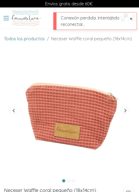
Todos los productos (24, 38)
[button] (14, 110)
